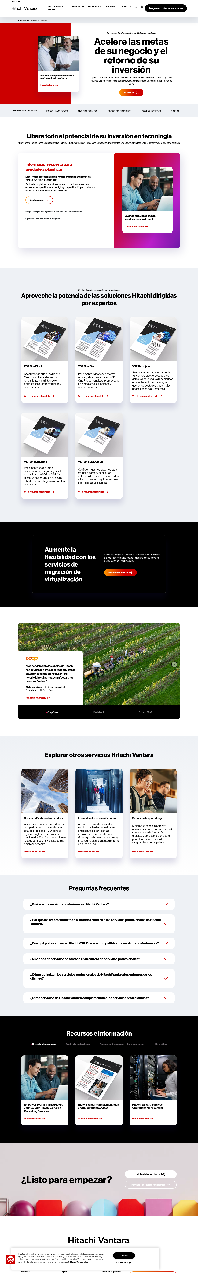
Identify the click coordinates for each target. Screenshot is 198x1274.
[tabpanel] (99, 1090)
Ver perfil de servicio (120, 572)
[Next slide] (174, 664)
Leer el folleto (49, 85)
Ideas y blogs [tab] (161, 1044)
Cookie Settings (123, 1262)
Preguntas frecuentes (151, 110)
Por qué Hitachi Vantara (55, 8)
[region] (85, 1259)
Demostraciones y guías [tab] (44, 1044)
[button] (140, 7)
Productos (76, 6)
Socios (125, 6)
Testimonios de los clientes (119, 110)
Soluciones (93, 6)
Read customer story (38, 697)
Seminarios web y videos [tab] (78, 1044)
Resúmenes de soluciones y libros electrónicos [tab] (122, 1044)
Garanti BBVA (145, 712)
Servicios (110, 6)
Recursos (174, 110)
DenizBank (99, 712)
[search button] (135, 7)
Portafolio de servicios (87, 110)
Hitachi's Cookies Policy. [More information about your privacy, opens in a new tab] (79, 1262)
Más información (137, 226)
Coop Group (53, 712)
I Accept (124, 1255)
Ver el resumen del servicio (39, 396)
